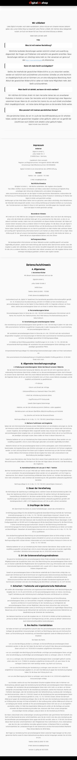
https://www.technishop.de (34, 60)
